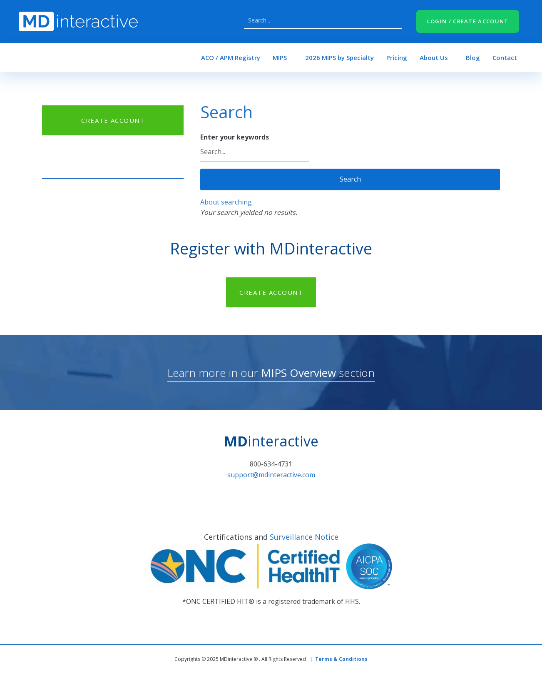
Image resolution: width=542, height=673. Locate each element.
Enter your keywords (234, 137)
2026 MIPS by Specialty (339, 57)
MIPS (280, 57)
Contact (504, 57)
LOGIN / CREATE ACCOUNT (468, 21)
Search (393, 20)
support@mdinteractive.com (271, 474)
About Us (434, 57)
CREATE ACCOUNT (112, 120)
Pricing (396, 57)
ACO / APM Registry (230, 57)
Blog (473, 57)
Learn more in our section (271, 372)
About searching (226, 202)
